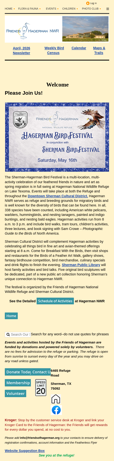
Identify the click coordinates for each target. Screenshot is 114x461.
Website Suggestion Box (25, 451)
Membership (18, 382)
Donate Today (19, 371)
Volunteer (15, 393)
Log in (93, 3)
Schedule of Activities (55, 301)
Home (11, 316)
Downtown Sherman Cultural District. (58, 196)
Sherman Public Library (81, 265)
